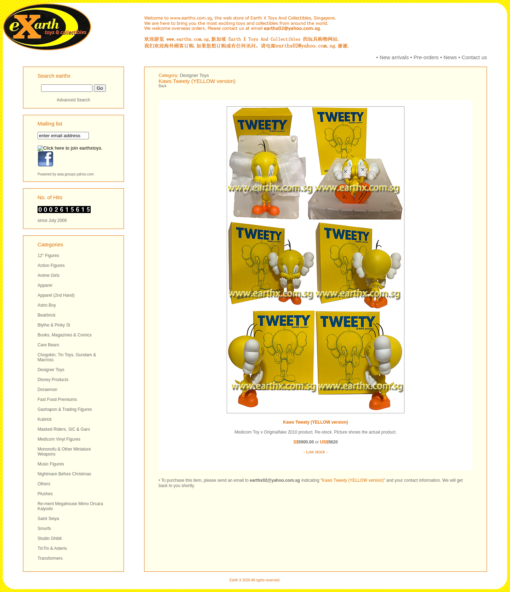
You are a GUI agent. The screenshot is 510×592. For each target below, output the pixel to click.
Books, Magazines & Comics (65, 335)
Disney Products (53, 379)
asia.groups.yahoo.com (75, 174)
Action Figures (51, 265)
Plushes (45, 493)
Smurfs (44, 528)
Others (44, 483)
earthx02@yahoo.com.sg (275, 480)
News (450, 57)
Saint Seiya (48, 518)
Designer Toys (51, 369)
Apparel (45, 285)
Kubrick (45, 419)
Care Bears (48, 344)
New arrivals (394, 57)
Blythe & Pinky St (54, 325)
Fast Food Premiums (57, 399)
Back (162, 86)
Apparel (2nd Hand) (56, 295)
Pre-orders (426, 57)
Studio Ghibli (50, 538)
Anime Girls (49, 275)
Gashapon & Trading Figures (65, 409)
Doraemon (47, 389)
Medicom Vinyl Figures (59, 439)
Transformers (50, 558)
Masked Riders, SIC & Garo (64, 429)
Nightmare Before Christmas (64, 473)
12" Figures (48, 255)
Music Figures (51, 464)
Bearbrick (47, 315)
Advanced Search (73, 99)
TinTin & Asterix (52, 548)
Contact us (474, 57)
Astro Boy (47, 305)
